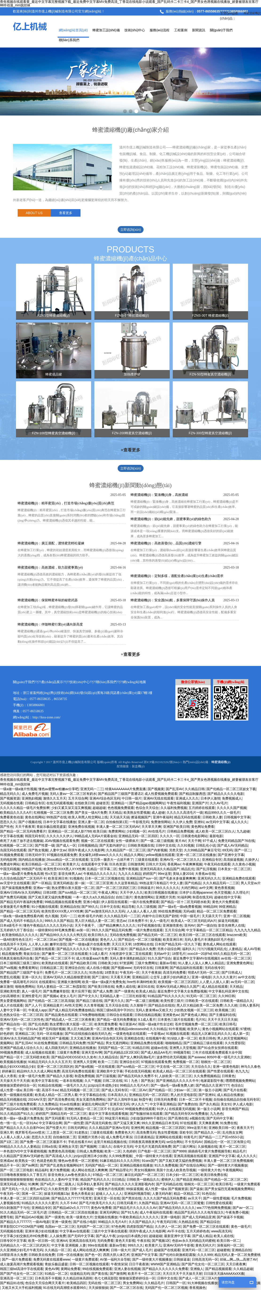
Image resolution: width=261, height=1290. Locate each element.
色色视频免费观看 (121, 808)
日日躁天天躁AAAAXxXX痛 (224, 1273)
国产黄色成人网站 (194, 1015)
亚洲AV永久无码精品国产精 (20, 1038)
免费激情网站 (161, 822)
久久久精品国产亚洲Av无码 (109, 1128)
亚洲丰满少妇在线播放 (41, 1231)
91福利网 (184, 897)
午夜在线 (143, 1240)
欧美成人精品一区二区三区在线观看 (179, 1071)
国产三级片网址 (184, 1146)
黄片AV (180, 841)
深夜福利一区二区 (230, 1245)
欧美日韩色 (207, 1038)
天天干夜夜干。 (86, 925)
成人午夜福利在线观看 (156, 1212)
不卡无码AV (193, 1142)
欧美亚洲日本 (58, 878)
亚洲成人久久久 (187, 798)
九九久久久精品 (129, 874)
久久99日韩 (226, 996)
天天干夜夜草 (25, 826)
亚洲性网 (137, 1128)
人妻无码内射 (162, 1193)
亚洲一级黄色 (61, 1222)
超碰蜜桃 (223, 1250)
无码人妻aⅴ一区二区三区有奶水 (73, 794)
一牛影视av (156, 1033)
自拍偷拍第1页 (117, 822)
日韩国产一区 (176, 1283)
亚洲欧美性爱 (10, 991)
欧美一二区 (112, 1151)
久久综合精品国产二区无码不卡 (23, 878)
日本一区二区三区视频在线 (104, 878)
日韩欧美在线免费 (41, 1255)
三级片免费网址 (146, 963)
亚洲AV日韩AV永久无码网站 (20, 892)
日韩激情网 (136, 864)
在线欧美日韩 (84, 803)
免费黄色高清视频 (61, 1151)
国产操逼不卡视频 (230, 1217)
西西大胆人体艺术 (116, 1255)
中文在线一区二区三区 (173, 1066)
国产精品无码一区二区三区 (157, 935)
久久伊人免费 (182, 822)
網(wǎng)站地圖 (134, 682)
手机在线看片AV (80, 1142)
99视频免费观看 (12, 1052)
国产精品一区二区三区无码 (20, 911)
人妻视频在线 (10, 1203)
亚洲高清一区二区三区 (16, 1278)
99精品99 (210, 906)
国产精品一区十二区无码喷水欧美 (185, 902)
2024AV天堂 (37, 1099)
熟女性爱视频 (167, 1132)
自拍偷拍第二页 (64, 1137)
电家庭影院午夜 (212, 1081)
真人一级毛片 (31, 991)
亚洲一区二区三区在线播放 (196, 855)
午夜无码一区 (130, 972)
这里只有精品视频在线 (110, 1142)
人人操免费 (57, 1236)
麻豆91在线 (145, 986)
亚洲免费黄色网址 (239, 963)
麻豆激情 (6, 986)
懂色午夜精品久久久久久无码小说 (48, 925)
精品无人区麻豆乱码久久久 (211, 1033)
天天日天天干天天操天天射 (182, 1273)
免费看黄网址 (28, 968)
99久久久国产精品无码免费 (112, 930)
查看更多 (65, 213)
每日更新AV (128, 1024)
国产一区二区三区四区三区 (116, 888)
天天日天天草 (121, 944)
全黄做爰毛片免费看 (15, 906)
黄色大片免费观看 (225, 902)
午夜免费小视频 (237, 1212)
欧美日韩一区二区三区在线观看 (202, 935)
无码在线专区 (214, 968)
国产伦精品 (193, 883)
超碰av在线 (159, 1048)
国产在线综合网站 (193, 1165)
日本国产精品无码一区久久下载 (178, 944)
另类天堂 (175, 850)
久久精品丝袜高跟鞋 (77, 1278)
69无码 (227, 850)
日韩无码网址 (77, 1128)
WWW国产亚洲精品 (165, 1264)
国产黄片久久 (114, 1001)
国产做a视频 (84, 1066)
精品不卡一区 (10, 1165)
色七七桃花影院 (105, 1278)
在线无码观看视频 (59, 803)
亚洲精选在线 (134, 1038)
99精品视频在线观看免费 (63, 902)
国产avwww (196, 1057)
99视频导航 (181, 1052)
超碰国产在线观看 (167, 1250)
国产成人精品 (202, 1236)
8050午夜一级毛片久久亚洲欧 (228, 1057)
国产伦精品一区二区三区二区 (225, 1179)
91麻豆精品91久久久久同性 (120, 1161)
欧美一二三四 (108, 1062)
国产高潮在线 (178, 1118)
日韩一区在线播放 (70, 1255)
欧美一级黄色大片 (79, 1217)
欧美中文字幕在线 (45, 1081)
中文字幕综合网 (50, 1123)
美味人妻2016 (183, 874)
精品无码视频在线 (13, 1099)
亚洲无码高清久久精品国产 (160, 869)
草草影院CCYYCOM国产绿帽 (21, 1226)
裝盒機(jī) (138, 766)
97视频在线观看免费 (62, 855)
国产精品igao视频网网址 (147, 803)
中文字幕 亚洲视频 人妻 (68, 1245)
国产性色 (6, 826)
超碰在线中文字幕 (227, 897)
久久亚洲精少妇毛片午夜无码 (21, 1250)
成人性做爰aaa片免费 (92, 958)
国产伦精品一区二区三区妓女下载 (231, 789)
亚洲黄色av (171, 1015)
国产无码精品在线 (169, 1184)
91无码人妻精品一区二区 (85, 1118)
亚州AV (189, 925)
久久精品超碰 (243, 1269)
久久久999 (205, 1255)
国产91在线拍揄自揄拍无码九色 (88, 1033)
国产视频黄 (156, 789)
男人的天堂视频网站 (232, 1038)
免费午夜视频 (128, 869)
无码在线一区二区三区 (104, 1283)
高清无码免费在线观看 (78, 1071)
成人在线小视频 (97, 968)
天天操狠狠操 (98, 1288)
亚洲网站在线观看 (169, 1137)
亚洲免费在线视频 (81, 826)
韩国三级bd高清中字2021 (115, 1010)
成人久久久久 (246, 1156)
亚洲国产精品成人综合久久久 (21, 1048)
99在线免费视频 (169, 911)
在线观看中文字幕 (94, 864)
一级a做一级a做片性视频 (18, 789)
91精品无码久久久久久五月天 (50, 1062)
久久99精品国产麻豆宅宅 (202, 850)
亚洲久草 (6, 1132)
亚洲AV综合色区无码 (104, 798)
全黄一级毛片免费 (31, 1076)
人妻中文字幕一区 (13, 1010)
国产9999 (179, 1151)
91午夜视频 (177, 1029)
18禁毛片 (179, 954)
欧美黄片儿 (71, 864)
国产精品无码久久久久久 (177, 1208)
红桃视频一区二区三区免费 (53, 812)
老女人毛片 (68, 996)
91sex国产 (149, 1161)
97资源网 (126, 963)
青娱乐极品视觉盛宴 (51, 826)
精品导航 (128, 906)
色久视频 (51, 916)
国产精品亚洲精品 (189, 1179)
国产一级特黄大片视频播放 (227, 1165)
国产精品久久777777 (15, 1222)
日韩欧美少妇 (108, 963)
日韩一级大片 (121, 1250)
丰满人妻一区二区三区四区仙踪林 (24, 1198)
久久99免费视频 (120, 1156)
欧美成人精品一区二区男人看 (56, 1095)
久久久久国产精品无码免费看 (164, 1198)
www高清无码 (221, 1231)
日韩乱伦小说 (206, 845)
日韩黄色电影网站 (194, 836)
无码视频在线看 (11, 803)
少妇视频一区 (136, 831)
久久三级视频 (146, 906)
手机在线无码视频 (137, 1071)
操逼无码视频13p (56, 1193)
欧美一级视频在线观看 (16, 1095)
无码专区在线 (143, 968)
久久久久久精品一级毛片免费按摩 (24, 808)
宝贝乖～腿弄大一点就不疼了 (111, 859)
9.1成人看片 (98, 954)
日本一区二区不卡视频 (195, 1099)
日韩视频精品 (88, 845)
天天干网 (194, 841)
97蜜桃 (245, 1029)
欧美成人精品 (146, 991)
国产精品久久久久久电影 (225, 794)
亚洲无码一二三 (91, 789)
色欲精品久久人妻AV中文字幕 (57, 1179)
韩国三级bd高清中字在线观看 (21, 1269)
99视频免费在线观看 (140, 1109)
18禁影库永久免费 (13, 1255)
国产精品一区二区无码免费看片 (23, 831)
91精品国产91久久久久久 (166, 996)
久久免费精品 (48, 1104)
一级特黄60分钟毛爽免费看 (55, 930)
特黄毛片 (190, 1137)
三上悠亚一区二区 (59, 1132)
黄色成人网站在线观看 (219, 944)
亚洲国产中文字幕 (222, 1156)
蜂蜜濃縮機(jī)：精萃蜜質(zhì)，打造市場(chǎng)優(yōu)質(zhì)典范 (66, 503)
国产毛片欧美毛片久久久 (97, 1203)
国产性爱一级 (45, 845)
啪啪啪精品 (173, 1043)
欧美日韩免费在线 (214, 1175)
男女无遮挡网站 (117, 1043)
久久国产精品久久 (142, 1222)
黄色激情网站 (144, 897)
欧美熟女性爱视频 (137, 812)
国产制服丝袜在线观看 (146, 1113)
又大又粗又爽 (80, 1038)
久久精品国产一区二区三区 (126, 850)
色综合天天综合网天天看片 (45, 1283)
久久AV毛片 (218, 803)
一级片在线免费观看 (144, 902)
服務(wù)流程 (159, 30)
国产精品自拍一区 (13, 1024)
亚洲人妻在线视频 (127, 1269)
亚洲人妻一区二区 (91, 822)
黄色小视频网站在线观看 (220, 1029)
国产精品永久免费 (142, 949)
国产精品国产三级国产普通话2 (120, 794)
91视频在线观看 (178, 1033)
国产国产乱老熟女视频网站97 (61, 1165)
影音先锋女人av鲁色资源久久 (69, 1175)
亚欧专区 (186, 1132)
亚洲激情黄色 (172, 925)
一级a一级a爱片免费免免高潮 (21, 874)
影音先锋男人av (70, 874)
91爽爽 (33, 1184)
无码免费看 (105, 1240)
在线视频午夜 (155, 1038)
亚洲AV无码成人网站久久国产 (178, 986)
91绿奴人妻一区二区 (182, 1038)
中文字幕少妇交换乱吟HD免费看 (24, 1236)
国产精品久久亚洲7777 (212, 1085)
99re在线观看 (98, 1245)
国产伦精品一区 (160, 1090)
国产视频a (50, 996)
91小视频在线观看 (45, 906)
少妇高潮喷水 (10, 996)
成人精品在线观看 (214, 986)
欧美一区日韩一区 (41, 1240)
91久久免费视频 (166, 1165)
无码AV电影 (54, 1109)
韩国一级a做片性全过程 (155, 1024)
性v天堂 (50, 874)
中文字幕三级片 (115, 949)
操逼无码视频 (228, 921)
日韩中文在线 (165, 845)
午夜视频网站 (232, 1170)
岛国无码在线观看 (13, 850)
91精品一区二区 (56, 1273)
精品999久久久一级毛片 (222, 812)
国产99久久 (89, 906)
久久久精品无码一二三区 (221, 883)
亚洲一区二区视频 (236, 916)
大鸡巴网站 (189, 888)
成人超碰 (158, 812)
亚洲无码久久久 (209, 878)
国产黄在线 (99, 1273)
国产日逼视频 (106, 1076)
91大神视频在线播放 (202, 1283)
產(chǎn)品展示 (52, 682)
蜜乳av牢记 (38, 1189)
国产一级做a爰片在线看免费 (89, 944)
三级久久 (105, 1146)
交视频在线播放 (105, 1217)
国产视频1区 (161, 1240)
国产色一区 (93, 1255)
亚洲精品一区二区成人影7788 (70, 831)
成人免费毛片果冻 (119, 1137)
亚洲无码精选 (63, 883)
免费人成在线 (126, 986)
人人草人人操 (38, 944)
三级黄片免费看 (68, 1052)
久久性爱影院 (235, 1043)
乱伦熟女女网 (232, 1132)
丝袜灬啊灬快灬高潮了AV (238, 1259)
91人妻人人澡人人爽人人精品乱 (201, 963)
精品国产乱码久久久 (95, 1179)
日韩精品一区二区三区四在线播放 (73, 1212)
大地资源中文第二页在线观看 (130, 954)
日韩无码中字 (35, 855)
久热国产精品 (148, 1203)
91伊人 (162, 1109)
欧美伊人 (194, 1029)
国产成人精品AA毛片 (156, 1052)
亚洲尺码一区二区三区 (198, 1250)
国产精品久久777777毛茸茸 (71, 1198)
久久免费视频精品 (207, 1076)
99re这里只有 (197, 1128)
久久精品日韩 (195, 789)
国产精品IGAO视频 (14, 1109)
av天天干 (194, 1198)
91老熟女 (81, 1132)
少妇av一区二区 (185, 1090)
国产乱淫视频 (206, 869)
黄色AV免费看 (101, 1208)
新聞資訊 (198, 30)
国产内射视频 (157, 850)
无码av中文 (162, 954)
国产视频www (121, 968)
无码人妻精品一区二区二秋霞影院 (61, 986)
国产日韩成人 (231, 972)
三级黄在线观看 (146, 859)
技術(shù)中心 (134, 30)
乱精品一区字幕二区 (102, 869)
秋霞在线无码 (202, 897)
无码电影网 (8, 859)
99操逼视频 (134, 1189)
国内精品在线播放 (31, 859)
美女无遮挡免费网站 (91, 1099)
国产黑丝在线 (131, 1198)
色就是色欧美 (46, 1161)
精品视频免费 (12, 954)
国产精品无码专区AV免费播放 (186, 1113)
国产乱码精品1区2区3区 (121, 1052)
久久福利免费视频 (174, 808)
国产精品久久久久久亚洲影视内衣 (129, 1184)
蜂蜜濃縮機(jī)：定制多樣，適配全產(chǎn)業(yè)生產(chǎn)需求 (177, 576)
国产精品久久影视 (59, 1076)
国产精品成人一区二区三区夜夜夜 (70, 1019)
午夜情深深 (119, 1264)
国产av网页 (30, 1165)
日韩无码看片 (127, 1203)
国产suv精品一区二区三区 (77, 892)
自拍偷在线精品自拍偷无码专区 (236, 1099)
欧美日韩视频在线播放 (161, 892)
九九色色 (216, 1113)
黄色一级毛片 (241, 1226)
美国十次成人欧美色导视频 (176, 1170)
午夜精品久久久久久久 (99, 874)
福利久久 (188, 949)
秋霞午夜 (145, 1099)
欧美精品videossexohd (131, 1029)
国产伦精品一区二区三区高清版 (51, 1001)
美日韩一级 (31, 1090)
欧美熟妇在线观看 (55, 963)
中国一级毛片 (190, 916)
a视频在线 (197, 1118)
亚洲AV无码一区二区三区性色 (22, 1019)
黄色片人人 (108, 939)
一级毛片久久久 (74, 1085)
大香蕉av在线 (205, 874)
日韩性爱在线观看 (219, 1203)
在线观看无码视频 (182, 1109)
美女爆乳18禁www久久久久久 (100, 855)
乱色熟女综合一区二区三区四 (21, 1015)
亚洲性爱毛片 (31, 996)
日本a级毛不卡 (11, 925)
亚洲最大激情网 (68, 982)
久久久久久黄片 (224, 977)
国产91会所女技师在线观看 (217, 1048)
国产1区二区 (9, 1142)
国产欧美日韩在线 (101, 986)
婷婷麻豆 (8, 1071)
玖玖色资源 (117, 864)
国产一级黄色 (124, 991)
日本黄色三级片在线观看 (175, 1019)
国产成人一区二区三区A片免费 (201, 1278)
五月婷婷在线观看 (202, 808)
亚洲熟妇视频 (31, 798)
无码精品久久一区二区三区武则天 (24, 1245)
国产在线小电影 (84, 1222)
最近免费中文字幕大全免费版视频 (182, 991)
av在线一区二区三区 (236, 958)
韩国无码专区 (35, 836)
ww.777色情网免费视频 (214, 1208)
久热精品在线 (188, 1222)
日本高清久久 (117, 1095)
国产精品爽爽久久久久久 (117, 925)
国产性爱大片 (56, 1128)
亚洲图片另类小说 (91, 1137)
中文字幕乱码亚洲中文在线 (228, 991)
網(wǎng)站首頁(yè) (73, 30)
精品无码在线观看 (187, 817)
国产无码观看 (55, 1118)
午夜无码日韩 (167, 1222)
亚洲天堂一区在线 (107, 1198)
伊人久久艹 (139, 1104)
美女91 (226, 1104)
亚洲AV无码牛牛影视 (178, 1245)
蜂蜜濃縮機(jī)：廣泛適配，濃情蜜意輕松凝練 (51, 543)
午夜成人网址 (108, 892)
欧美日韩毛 (227, 1024)
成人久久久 (239, 822)
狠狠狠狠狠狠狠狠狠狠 (16, 1179)
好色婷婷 (6, 1033)
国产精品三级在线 (89, 1001)
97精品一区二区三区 (108, 1175)
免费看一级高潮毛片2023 (18, 982)
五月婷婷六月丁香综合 (16, 930)
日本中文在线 (110, 906)
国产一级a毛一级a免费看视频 (179, 906)
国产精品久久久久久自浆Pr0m (22, 1128)
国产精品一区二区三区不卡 (54, 958)
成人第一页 (241, 1033)
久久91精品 (158, 1029)
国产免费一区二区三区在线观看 (206, 1226)
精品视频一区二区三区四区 (165, 1128)
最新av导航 (168, 963)
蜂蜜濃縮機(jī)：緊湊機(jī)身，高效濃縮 (159, 495)
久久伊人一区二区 (168, 1226)
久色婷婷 (129, 1151)
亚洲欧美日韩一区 (222, 1128)
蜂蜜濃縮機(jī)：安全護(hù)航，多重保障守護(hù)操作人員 (173, 600)
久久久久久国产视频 (231, 808)
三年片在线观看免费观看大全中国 (216, 1052)
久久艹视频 (92, 1081)
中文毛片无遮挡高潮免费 (153, 1146)
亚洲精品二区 (25, 1033)
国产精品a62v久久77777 (71, 1208)
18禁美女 (111, 972)
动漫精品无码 (80, 1273)
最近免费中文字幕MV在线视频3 (196, 958)
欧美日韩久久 (98, 935)
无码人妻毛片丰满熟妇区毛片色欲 (209, 939)
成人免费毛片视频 (35, 794)
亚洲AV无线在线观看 (158, 798)
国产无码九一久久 (15, 1189)
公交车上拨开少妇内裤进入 (170, 977)
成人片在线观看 (11, 1005)
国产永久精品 (209, 1104)
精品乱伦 (187, 869)
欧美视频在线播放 (13, 1062)
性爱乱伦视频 (10, 977)
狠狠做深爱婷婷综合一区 (18, 1085)
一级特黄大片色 (209, 1170)
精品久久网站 (134, 855)
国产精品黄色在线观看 (61, 1015)
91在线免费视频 (46, 1043)
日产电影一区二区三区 (154, 1151)
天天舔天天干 (211, 916)
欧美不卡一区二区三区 (144, 1273)
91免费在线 (228, 1123)
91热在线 (96, 972)
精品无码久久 (10, 794)
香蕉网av (174, 864)
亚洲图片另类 (165, 897)
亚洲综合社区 (129, 1062)
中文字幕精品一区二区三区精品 (209, 930)
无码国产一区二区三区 (92, 1226)
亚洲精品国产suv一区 (142, 878)
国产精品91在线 (12, 1283)
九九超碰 (243, 831)
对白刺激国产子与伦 (15, 1208)
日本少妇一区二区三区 (182, 1175)
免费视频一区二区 (186, 1062)
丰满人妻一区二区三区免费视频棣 (228, 1161)
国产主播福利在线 (222, 1015)
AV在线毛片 (156, 831)
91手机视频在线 (149, 925)
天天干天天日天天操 (222, 1019)
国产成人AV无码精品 (232, 845)
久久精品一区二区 (58, 1250)
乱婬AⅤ (117, 1109)
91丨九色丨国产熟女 (139, 1081)
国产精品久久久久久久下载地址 (79, 949)
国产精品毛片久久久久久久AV (135, 1208)
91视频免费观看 (12, 855)
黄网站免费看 (70, 1269)
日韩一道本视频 (81, 1189)
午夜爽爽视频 (192, 864)
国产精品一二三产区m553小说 (221, 1137)
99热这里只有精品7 (153, 883)
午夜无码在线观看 (217, 864)
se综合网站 (174, 1142)
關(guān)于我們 (221, 30)
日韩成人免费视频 (89, 1151)
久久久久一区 (170, 836)
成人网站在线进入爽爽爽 (89, 1170)
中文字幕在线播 (11, 836)
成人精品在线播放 (230, 1095)
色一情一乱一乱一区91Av (18, 1029)
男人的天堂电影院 (183, 1095)
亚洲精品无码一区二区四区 (138, 836)
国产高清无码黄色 (98, 1123)
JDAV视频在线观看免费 (62, 841)
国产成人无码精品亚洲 (198, 1217)
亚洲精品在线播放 (82, 1048)
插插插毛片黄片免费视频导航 (209, 1151)
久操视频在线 (207, 1146)
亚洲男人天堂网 (84, 1062)
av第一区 (83, 930)
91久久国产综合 (159, 958)
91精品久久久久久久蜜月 (40, 1203)
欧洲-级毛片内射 (90, 916)
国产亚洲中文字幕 (231, 855)
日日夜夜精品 (144, 1137)
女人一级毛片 (159, 921)
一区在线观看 (105, 1066)
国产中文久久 (88, 996)
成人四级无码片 (56, 1048)
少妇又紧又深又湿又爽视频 (71, 808)
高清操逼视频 (233, 859)
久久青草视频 (94, 1005)
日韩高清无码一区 (205, 1259)
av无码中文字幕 (217, 822)
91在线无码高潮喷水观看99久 (65, 1288)
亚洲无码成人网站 (13, 1184)
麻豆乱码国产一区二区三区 (144, 1175)
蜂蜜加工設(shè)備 (106, 30)
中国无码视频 (10, 869)
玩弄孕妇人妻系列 (90, 1184)
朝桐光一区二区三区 (216, 1062)
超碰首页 (102, 803)
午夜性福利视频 (178, 803)
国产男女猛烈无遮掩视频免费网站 (229, 1189)
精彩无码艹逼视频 (55, 1038)
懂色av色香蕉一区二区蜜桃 (78, 1161)
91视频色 (76, 878)
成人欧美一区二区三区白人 (215, 831)
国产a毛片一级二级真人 (57, 1184)
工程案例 (180, 30)
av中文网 (206, 888)
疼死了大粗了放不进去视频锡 (21, 841)
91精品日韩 (140, 1048)
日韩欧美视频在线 (141, 845)
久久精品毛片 (154, 1283)
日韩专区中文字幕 (13, 1240)
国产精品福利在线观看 (186, 968)
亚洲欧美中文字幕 (109, 1071)
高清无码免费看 (174, 972)
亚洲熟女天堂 (68, 1146)
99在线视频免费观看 (97, 1269)
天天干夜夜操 (151, 972)
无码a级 (189, 911)
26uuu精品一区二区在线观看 (67, 859)
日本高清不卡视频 (48, 1278)
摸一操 (79, 883)
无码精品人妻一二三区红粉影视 (123, 996)
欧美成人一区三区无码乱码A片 (193, 921)
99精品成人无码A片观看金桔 (96, 836)
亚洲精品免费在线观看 (238, 878)
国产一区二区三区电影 (16, 1170)
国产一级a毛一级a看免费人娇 (172, 1085)
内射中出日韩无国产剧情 (160, 916)
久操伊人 (251, 859)
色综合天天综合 (147, 808)
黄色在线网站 (35, 817)
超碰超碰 (99, 808)
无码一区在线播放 (49, 1033)
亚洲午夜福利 (163, 817)
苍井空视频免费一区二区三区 (196, 1024)
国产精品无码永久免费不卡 (137, 1076)
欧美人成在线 (223, 1236)
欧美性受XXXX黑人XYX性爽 (64, 869)
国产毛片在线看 (234, 1090)
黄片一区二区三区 (232, 1146)
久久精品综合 (108, 1057)
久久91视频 (185, 845)
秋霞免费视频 (84, 1076)
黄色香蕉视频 (224, 888)
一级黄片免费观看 (247, 1184)
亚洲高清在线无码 (82, 1240)
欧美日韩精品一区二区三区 (41, 864)
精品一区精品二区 (187, 1193)
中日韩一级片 (131, 798)
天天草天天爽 (151, 826)
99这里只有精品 (116, 1118)
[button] (125, 111)
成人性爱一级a (11, 1090)
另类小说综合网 (168, 949)
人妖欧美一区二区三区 (175, 1076)
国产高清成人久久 (58, 1156)
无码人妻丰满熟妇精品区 (128, 958)
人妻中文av (58, 850)
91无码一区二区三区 (201, 996)
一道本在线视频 (71, 1081)
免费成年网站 (10, 864)
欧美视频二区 (225, 1010)
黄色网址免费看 (202, 826)
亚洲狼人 (196, 1269)
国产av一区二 (243, 1208)
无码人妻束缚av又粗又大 (154, 1010)
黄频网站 (6, 1043)
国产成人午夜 (106, 1236)
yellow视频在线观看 (160, 855)
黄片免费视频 (59, 1170)
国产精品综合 (210, 1222)
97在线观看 (188, 1123)
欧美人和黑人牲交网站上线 (88, 817)
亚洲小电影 (91, 902)
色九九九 (242, 1071)
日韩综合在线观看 (119, 1015)
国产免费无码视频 (13, 897)
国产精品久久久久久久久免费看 (165, 1269)
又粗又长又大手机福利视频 (21, 1288)
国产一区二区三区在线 (126, 1288)
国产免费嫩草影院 (56, 991)
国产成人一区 (66, 845)
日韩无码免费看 (165, 1099)
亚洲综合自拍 (74, 968)
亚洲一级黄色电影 (226, 1066)
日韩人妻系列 (249, 1005)
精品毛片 (239, 1151)
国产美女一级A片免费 (91, 812)
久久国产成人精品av (15, 949)
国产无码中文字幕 (219, 1118)
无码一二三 (68, 916)
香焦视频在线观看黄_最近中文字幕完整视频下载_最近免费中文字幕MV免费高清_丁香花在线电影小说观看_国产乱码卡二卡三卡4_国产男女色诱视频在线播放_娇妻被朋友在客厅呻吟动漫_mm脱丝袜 (129, 3)
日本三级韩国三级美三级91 (20, 963)
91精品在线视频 (50, 1085)
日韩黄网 (161, 968)
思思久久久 (8, 822)
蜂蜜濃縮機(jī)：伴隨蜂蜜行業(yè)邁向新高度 (50, 624)
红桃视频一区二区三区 (16, 845)
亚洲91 (199, 822)
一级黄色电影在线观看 (129, 1033)
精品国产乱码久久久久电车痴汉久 (199, 1212)
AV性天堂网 (73, 1005)
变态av (121, 921)
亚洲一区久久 (31, 977)
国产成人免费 (102, 991)
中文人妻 (176, 883)
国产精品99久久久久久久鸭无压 (63, 935)
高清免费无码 (146, 1132)
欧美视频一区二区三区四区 (178, 982)
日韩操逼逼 (181, 1259)
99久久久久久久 (167, 888)
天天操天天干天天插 (15, 1081)
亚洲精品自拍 (70, 906)
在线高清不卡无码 (13, 944)
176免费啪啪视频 (91, 1015)
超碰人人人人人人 (109, 1193)
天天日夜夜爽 (236, 1264)
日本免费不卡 (138, 921)
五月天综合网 (78, 798)
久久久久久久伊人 (59, 836)
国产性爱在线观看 (220, 1071)
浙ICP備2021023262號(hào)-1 (163, 762)
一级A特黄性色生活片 (16, 939)
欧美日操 (99, 831)
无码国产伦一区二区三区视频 (166, 1288)
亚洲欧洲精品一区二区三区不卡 (87, 1109)
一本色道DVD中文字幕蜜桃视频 (23, 1151)
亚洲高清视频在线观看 (190, 1156)
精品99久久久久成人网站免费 (38, 1071)
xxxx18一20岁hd (199, 954)
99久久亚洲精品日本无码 (159, 1123)
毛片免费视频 (241, 1198)
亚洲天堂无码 (119, 1104)
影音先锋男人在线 (231, 925)
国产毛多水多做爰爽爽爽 (177, 878)
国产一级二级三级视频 (157, 841)
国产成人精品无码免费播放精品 (71, 1010)
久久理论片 (241, 892)
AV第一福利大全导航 (115, 1259)
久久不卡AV (68, 1203)
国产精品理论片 (120, 1170)
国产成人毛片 (142, 1250)
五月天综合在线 (116, 1005)
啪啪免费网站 (25, 986)
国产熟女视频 (38, 850)
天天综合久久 (201, 1066)
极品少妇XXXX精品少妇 (17, 1066)
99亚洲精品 (227, 906)
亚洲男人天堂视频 (182, 1048)
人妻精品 (235, 949)
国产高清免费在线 (61, 1099)
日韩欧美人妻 (212, 817)
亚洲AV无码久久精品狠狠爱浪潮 (66, 977)
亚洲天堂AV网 (91, 1052)
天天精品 (115, 812)
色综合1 (237, 1085)
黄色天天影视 (125, 1240)
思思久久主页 (41, 1137)
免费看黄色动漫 (11, 817)
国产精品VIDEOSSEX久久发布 (74, 1057)
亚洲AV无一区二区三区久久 (180, 859)
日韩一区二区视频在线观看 (89, 1264)
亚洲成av (6, 1161)
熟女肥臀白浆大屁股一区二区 (73, 888)
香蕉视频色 (197, 1288)
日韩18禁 (50, 892)
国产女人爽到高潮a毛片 (137, 1057)
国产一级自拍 (207, 925)
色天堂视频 (222, 892)
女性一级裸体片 (127, 841)
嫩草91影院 (58, 944)
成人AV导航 (252, 949)
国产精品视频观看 (218, 1269)
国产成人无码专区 (114, 1090)
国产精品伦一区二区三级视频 (139, 939)
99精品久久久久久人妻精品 (20, 1146)
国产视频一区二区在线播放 (78, 939)
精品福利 (41, 1170)
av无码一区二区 (242, 982)
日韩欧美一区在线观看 (201, 1001)
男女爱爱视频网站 (13, 1001)
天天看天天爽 (120, 977)
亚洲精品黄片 (53, 1005)
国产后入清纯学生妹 (122, 1099)
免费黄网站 (116, 831)
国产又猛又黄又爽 (126, 1123)
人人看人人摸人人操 (15, 1137)
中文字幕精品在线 (92, 1095)
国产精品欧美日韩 (83, 963)
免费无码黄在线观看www (51, 1259)
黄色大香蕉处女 (82, 1193)
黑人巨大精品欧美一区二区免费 (200, 1005)
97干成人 (209, 841)
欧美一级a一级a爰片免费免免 (103, 982)
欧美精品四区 (76, 1283)
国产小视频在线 (29, 822)
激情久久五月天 (54, 798)
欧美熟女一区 (25, 1161)
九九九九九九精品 (247, 930)
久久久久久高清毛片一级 (185, 812)
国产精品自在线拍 (161, 1005)
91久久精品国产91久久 (17, 1113)
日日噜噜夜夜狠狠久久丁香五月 (23, 1175)
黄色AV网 (52, 1269)
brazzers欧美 (236, 935)
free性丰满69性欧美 (141, 982)
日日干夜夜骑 (139, 1264)
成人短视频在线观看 (40, 1052)
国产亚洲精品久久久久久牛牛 (177, 1081)
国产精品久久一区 (207, 1132)
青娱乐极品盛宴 (56, 1264)
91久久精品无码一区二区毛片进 (23, 1212)
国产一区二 (242, 850)
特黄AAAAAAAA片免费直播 (125, 789)
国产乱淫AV (174, 789)
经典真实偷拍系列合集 (16, 958)
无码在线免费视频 (123, 935)
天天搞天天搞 (119, 817)
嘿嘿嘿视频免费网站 (240, 1081)
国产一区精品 (41, 883)
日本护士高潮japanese (196, 892)
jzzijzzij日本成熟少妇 (103, 1085)
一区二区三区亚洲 (99, 883)
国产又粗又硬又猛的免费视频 (49, 897)
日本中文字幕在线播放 (59, 822)
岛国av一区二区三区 (60, 1226)
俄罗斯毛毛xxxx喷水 (30, 1132)
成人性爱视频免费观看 (161, 794)
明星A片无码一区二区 (204, 972)
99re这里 (164, 874)
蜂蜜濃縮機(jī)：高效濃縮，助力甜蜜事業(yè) (50, 567)
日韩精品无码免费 (72, 1043)
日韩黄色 (228, 1076)
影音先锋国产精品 (235, 1109)
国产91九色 (129, 1212)
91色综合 (209, 1193)
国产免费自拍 (187, 1104)
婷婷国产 (149, 874)
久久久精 (230, 1005)
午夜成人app (37, 1010)
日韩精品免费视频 (180, 831)
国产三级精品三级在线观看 (203, 1043)
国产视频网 (88, 1146)
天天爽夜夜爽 (208, 1123)
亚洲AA (61, 1240)
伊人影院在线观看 (114, 902)
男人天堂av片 (251, 883)
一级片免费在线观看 (148, 930)
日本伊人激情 (210, 798)
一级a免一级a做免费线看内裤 (21, 916)
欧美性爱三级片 (172, 1001)
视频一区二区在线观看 (97, 841)
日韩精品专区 (35, 803)
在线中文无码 (123, 1146)
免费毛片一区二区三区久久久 (66, 972)
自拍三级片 (124, 897)
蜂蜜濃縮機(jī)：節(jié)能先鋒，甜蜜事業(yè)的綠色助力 (171, 519)
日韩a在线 (49, 1146)
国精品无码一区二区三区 (68, 1113)
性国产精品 (95, 1043)
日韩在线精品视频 (147, 1015)
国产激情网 (118, 1273)
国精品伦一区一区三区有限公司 (227, 1142)
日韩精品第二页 (51, 968)
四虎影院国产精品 (140, 1226)
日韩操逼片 (145, 888)
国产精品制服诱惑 (192, 794)
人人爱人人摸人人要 (214, 982)
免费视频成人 (232, 798)
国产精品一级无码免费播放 (116, 1019)
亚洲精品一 (119, 803)
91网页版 (37, 1109)
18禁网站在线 (143, 944)
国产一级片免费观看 (17, 1259)
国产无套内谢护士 (112, 845)
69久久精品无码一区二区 (231, 954)
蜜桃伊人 (167, 1179)
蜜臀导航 (6, 1217)
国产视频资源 (10, 798)
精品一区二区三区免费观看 (216, 911)
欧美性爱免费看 (105, 1024)
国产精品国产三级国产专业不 (21, 972)
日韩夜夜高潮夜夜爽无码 (146, 1142)
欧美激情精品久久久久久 (20, 935)
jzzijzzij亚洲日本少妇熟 (90, 1156)
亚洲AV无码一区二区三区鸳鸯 (182, 1203)
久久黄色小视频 (243, 864)
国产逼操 (196, 1189)
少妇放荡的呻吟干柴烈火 (148, 1118)
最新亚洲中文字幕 (177, 1236)
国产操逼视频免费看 (17, 888)
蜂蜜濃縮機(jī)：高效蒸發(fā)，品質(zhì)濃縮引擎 (166, 543)
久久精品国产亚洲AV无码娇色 (22, 1156)
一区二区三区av (45, 939)
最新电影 (216, 836)
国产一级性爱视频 (216, 1198)
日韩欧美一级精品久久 (236, 1001)
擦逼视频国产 (141, 817)
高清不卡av (50, 1090)
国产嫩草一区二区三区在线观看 (65, 954)
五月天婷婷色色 (197, 1231)
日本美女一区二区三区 (234, 869)
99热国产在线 (56, 817)
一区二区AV (138, 1090)
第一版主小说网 (209, 1090)
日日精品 (118, 1179)
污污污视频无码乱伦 (212, 949)
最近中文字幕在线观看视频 (108, 1113)
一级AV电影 (41, 1222)
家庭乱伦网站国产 (95, 1104)
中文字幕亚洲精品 (163, 1104)
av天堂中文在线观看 (15, 883)
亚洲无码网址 (109, 1212)
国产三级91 (100, 977)
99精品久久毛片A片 (134, 1085)
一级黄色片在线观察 (109, 1189)
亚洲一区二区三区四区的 (55, 1066)
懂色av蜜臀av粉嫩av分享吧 (58, 789)
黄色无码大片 (205, 1245)
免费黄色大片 (124, 1132)
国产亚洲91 (206, 1095)
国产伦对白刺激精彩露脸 (177, 1255)
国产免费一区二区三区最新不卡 (43, 1142)
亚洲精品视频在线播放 (136, 1165)
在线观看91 (47, 982)
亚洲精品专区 (212, 859)
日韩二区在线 (112, 1081)
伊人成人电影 (243, 1104)
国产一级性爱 (74, 1123)
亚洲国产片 (200, 803)
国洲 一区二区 (32, 1193)
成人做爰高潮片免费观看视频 (21, 1264)
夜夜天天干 (245, 1128)
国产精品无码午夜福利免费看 (21, 902)
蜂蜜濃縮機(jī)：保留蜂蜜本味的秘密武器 (48, 600)
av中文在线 (246, 977)
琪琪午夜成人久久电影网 (86, 850)
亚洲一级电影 (201, 977)
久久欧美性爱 (58, 1189)
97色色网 (118, 1226)
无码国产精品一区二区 (114, 1048)
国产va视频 (8, 968)
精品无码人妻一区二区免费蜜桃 (237, 1255)
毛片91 (201, 1019)
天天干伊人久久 (131, 892)
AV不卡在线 (176, 1231)
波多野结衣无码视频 (171, 1057)
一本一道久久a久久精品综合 (93, 897)
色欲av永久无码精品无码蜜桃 (193, 1240)
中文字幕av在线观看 (74, 1231)
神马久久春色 (251, 1066)
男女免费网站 (133, 1283)
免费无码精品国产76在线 (236, 841)
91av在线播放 (70, 1104)
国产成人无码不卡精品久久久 (21, 921)
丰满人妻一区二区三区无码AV (118, 826)
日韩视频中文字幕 (237, 817)
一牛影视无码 (139, 822)
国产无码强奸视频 (52, 1029)
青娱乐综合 (31, 954)
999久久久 (135, 1245)
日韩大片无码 (155, 864)
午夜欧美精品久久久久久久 (139, 1217)
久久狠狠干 (138, 1005)
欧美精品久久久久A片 (16, 812)
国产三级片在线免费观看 (18, 1104)
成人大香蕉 (8, 1076)
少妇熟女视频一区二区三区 (193, 1010)
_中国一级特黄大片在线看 (153, 1156)
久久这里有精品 (125, 883)
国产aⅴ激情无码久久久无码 (105, 911)
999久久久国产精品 (59, 921)
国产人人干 (33, 1005)
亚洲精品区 (140, 977)
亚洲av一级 (41, 888)
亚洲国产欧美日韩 (176, 826)
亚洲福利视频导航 (137, 1193)
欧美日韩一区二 (228, 1240)
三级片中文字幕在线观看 (109, 1231)
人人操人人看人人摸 (141, 911)
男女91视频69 (144, 1170)
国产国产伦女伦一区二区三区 (202, 1264)
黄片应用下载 (81, 991)
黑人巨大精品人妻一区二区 (94, 921)
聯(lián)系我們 (69, 40)
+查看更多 (130, 450)
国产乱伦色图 (38, 1024)
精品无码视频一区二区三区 (80, 1090)
